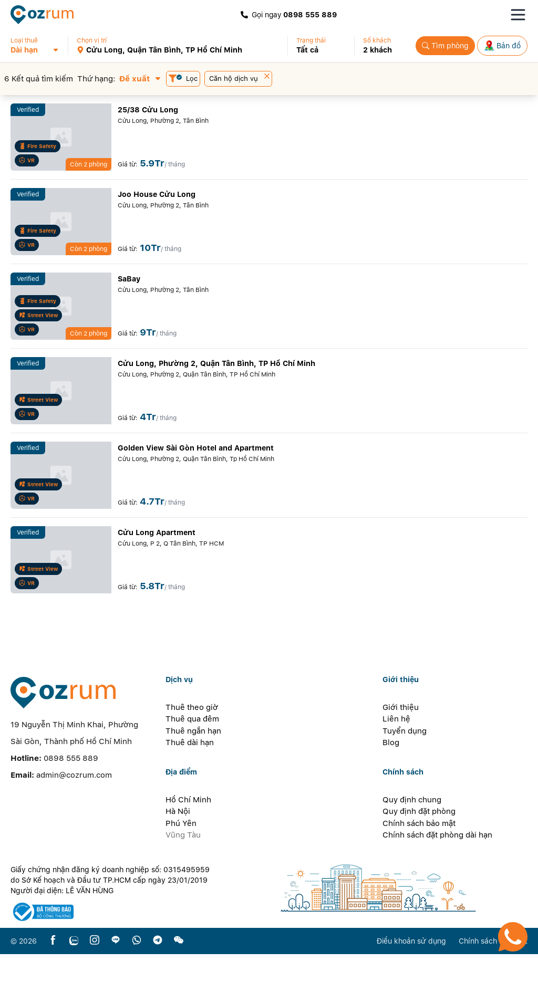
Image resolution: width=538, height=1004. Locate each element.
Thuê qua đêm (192, 768)
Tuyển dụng (404, 781)
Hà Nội (177, 861)
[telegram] (157, 990)
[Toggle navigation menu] (518, 14)
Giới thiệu (400, 757)
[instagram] (94, 990)
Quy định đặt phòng (419, 861)
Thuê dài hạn (189, 792)
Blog (390, 792)
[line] (115, 990)
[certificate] (114, 962)
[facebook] (53, 990)
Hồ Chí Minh (188, 849)
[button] (39, 45)
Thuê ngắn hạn (193, 781)
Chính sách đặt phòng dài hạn (437, 885)
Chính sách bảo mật (419, 873)
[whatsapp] (136, 990)
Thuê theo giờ (191, 757)
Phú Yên (180, 873)
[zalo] (73, 990)
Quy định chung (411, 849)
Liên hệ (396, 768)
